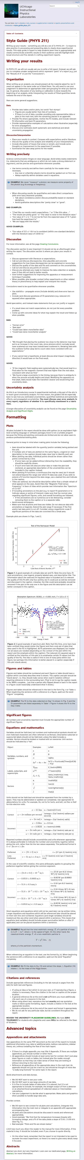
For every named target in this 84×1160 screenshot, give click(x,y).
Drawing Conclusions (49, 244)
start (16, 23)
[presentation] (33, 751)
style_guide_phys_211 (22, 25)
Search (79, 6)
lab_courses (31, 23)
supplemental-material (45, 23)
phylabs (22, 23)
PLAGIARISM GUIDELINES (43, 1018)
